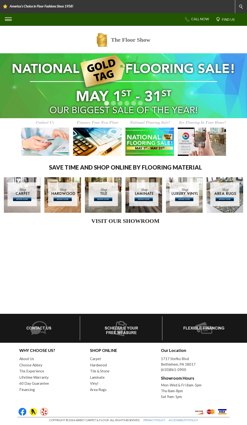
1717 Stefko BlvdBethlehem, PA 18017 (178, 361)
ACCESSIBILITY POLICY (183, 420)
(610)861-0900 (173, 369)
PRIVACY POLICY (154, 420)
